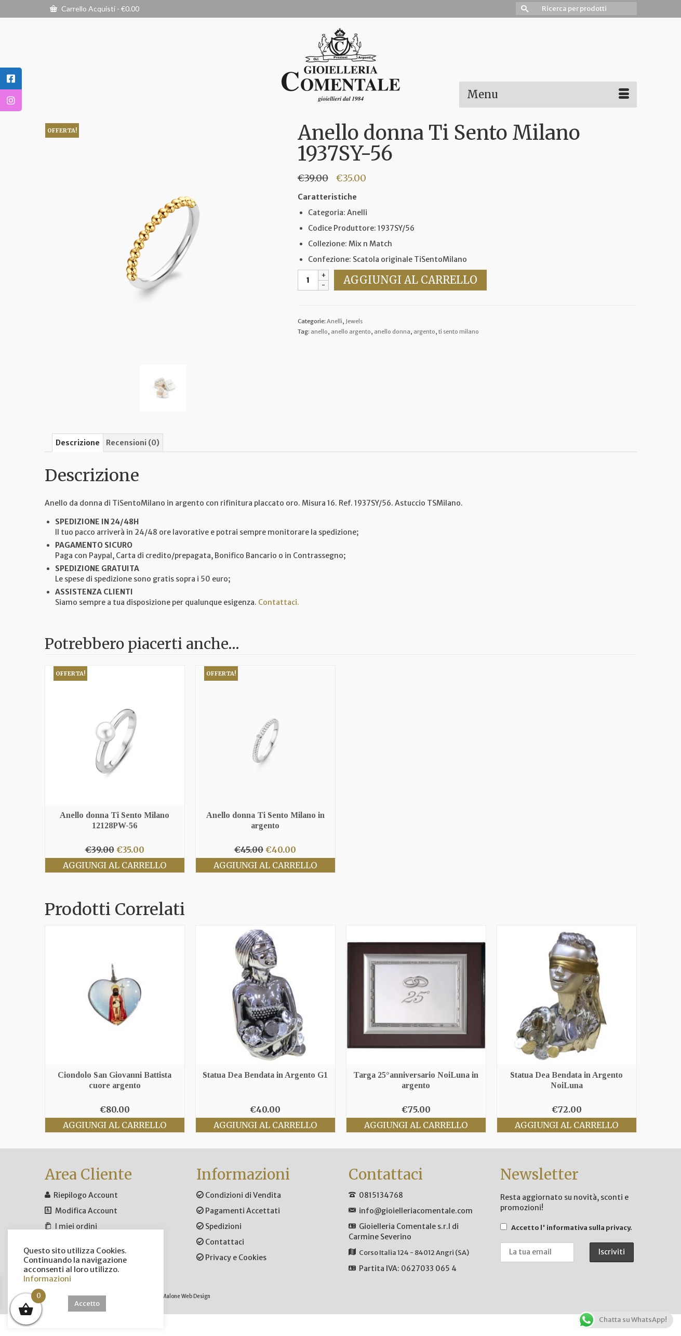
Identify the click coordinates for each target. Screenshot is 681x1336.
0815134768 (381, 1195)
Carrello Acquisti (94, 8)
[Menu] (548, 95)
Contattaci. (278, 602)
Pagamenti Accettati (238, 1210)
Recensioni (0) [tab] (132, 442)
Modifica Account (86, 1210)
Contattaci (220, 1242)
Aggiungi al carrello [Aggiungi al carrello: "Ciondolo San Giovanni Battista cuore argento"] (114, 1125)
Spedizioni (219, 1226)
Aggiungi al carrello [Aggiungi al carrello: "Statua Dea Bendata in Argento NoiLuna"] (566, 1125)
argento (424, 331)
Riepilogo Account (86, 1195)
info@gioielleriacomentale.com (416, 1210)
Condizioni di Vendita (238, 1195)
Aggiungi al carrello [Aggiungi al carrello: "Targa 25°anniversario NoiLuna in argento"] (416, 1125)
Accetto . (566, 1227)
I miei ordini (76, 1226)
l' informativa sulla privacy (585, 1227)
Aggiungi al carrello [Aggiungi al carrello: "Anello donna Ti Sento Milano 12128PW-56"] (114, 865)
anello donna (392, 331)
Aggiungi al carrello (410, 279)
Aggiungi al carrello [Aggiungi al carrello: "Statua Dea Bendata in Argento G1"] (265, 1125)
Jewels (354, 321)
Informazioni (47, 1279)
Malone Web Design (186, 1296)
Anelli (334, 321)
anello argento (351, 331)
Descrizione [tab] (78, 442)
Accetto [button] (87, 1303)
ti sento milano (458, 331)
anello (319, 331)
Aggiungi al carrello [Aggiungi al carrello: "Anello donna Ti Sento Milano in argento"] (265, 865)
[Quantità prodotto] (308, 280)
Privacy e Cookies (231, 1257)
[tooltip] (11, 78)
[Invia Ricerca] (523, 8)
